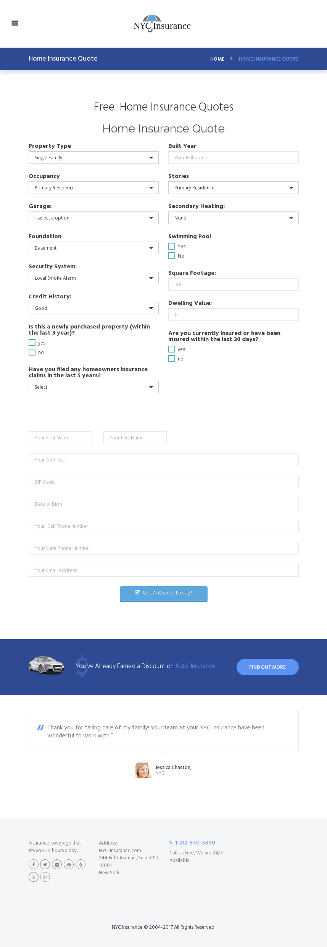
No (181, 256)
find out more (267, 667)
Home (217, 59)
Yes (181, 246)
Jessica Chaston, (173, 768)
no (41, 352)
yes (41, 343)
